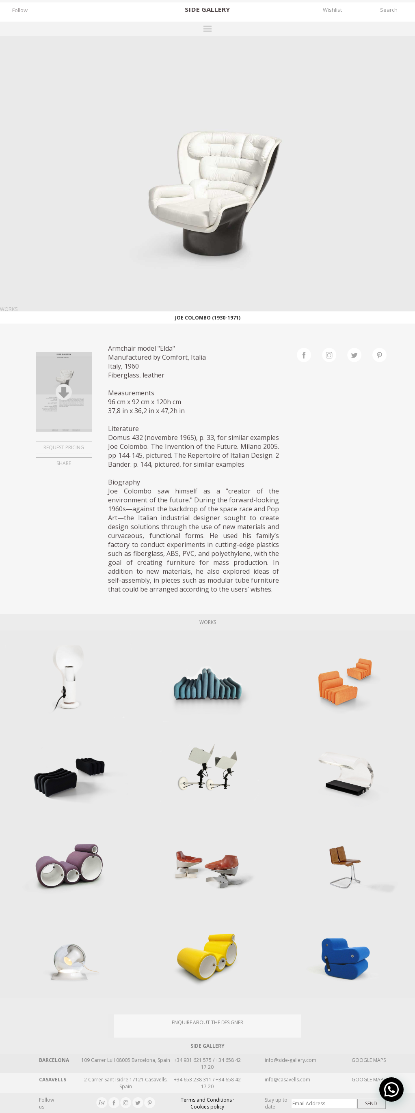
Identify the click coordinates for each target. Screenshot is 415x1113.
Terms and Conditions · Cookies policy (207, 1103)
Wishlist (332, 9)
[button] (391, 1089)
